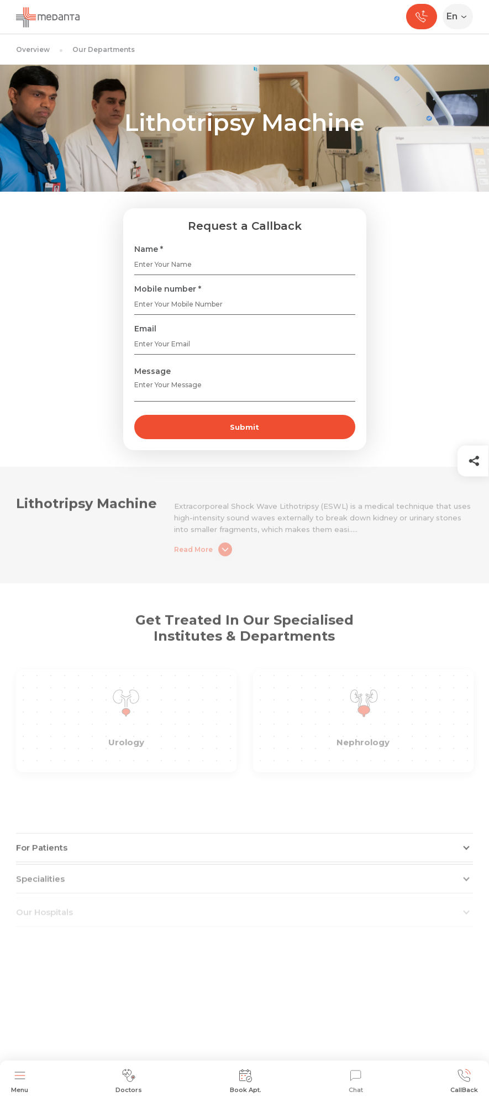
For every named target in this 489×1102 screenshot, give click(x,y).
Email (145, 329)
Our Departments (103, 49)
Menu (19, 1081)
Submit (244, 427)
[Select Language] (460, 16)
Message (152, 371)
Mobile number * (167, 289)
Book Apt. (245, 1081)
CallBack (464, 1081)
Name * (148, 249)
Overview (33, 49)
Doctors (128, 1081)
